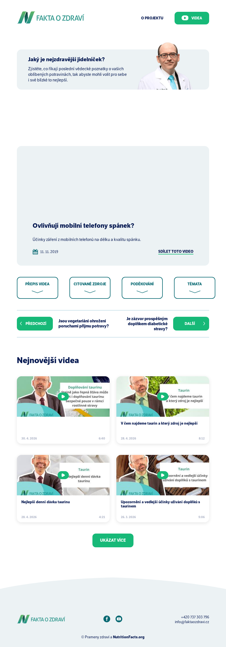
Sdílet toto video (175, 251)
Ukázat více (113, 540)
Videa (192, 17)
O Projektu (152, 18)
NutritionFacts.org (128, 637)
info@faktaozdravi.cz (192, 621)
